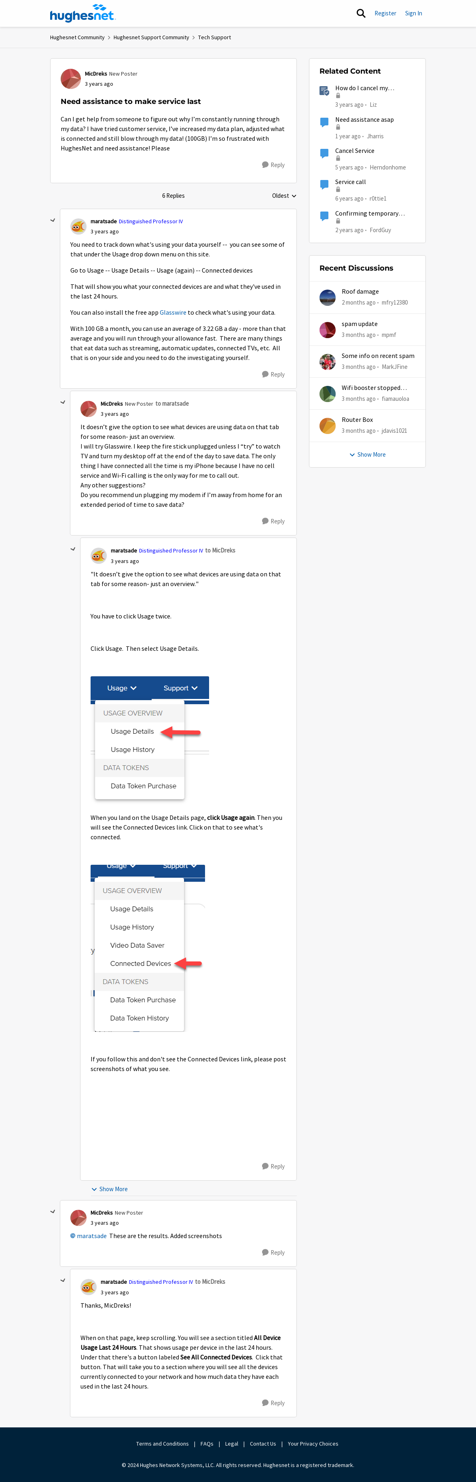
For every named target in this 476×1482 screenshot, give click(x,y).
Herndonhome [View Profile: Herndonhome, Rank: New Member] (388, 167)
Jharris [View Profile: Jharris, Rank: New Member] (375, 136)
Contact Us (263, 1443)
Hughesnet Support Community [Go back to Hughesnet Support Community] (151, 37)
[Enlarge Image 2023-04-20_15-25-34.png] (150, 741)
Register (385, 13)
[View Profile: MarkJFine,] (327, 362)
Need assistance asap (364, 120)
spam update (360, 324)
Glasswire (173, 313)
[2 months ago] (359, 302)
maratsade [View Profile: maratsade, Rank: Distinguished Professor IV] (104, 221)
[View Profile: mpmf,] (327, 330)
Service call (350, 182)
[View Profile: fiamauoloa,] (327, 394)
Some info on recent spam (378, 356)
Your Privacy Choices (314, 1443)
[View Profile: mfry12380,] (327, 298)
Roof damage (360, 292)
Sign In (413, 13)
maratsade (92, 1236)
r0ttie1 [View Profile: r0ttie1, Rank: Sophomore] (378, 198)
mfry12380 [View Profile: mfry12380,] (395, 302)
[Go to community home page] (83, 13)
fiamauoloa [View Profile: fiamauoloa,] (395, 398)
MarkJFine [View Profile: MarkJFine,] (395, 366)
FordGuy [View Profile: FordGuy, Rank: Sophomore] (380, 229)
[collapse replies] (53, 220)
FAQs (207, 1443)
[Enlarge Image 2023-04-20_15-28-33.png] (148, 948)
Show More (109, 1189)
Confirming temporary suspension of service (366, 214)
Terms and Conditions (162, 1443)
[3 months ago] (359, 334)
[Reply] (273, 165)
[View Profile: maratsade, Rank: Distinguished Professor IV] (78, 226)
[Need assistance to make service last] (105, 231)
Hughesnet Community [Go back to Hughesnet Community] (77, 37)
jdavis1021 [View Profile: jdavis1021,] (394, 430)
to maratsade (172, 403)
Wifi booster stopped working (371, 388)
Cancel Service (354, 151)
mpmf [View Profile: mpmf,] (389, 334)
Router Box (357, 420)
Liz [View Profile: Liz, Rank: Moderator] (373, 104)
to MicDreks (220, 550)
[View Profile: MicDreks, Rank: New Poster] (71, 79)
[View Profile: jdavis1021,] (327, 426)
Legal (231, 1443)
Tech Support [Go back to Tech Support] (214, 37)
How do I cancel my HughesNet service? (362, 88)
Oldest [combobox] (284, 196)
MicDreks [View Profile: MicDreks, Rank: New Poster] (96, 73)
